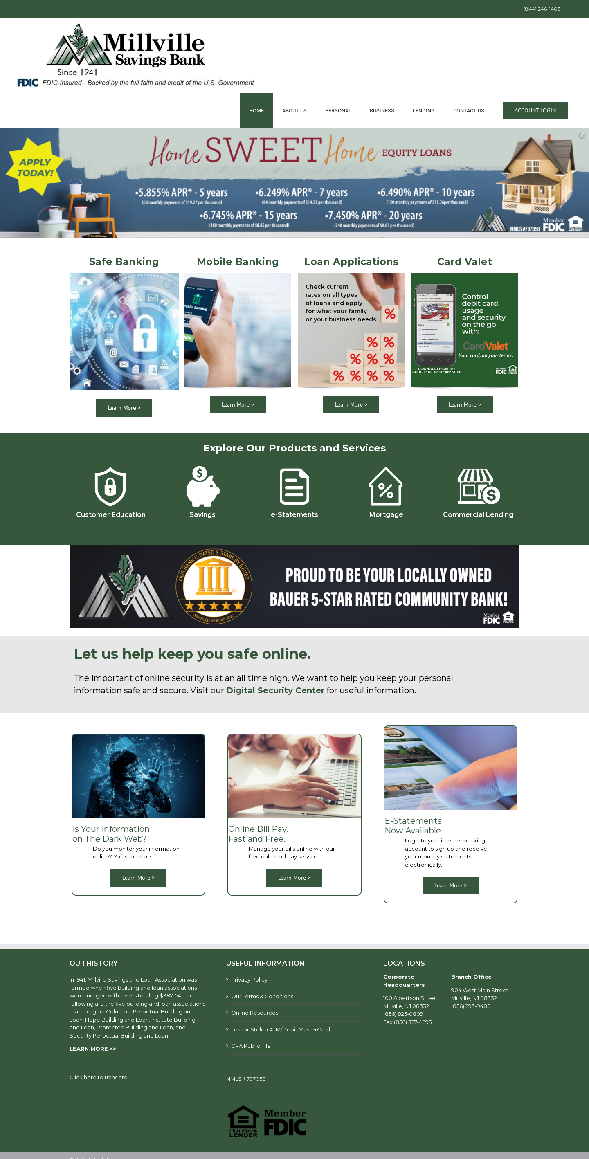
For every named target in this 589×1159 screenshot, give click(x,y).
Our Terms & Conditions (262, 996)
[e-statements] (294, 465)
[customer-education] (110, 465)
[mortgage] (386, 465)
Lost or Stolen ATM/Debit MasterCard (280, 1029)
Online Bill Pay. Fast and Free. (258, 834)
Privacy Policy (249, 979)
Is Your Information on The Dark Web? (111, 834)
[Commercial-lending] (478, 465)
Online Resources (254, 1012)
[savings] (203, 465)
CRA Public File (251, 1045)
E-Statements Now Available (413, 826)
